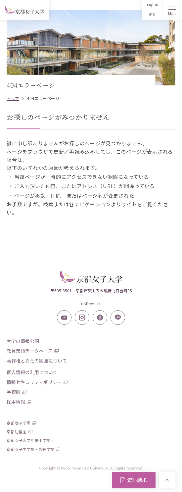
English (152, 5)
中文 (152, 15)
